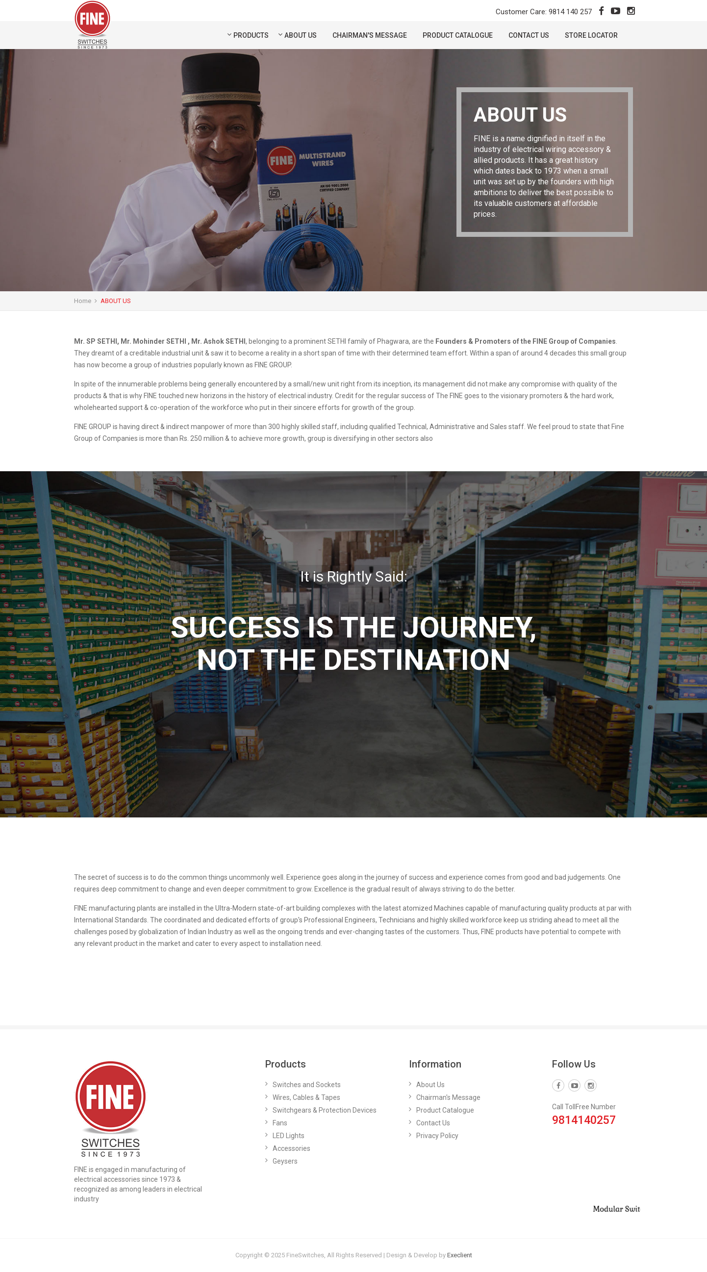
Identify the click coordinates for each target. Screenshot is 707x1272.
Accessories (291, 1148)
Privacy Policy (437, 1136)
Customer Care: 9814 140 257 (544, 11)
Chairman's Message (369, 35)
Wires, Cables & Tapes (306, 1097)
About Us (300, 35)
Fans (280, 1123)
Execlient (459, 1255)
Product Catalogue (458, 35)
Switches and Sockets (307, 1085)
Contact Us (528, 35)
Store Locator (591, 35)
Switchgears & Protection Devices (325, 1110)
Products (251, 35)
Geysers (285, 1161)
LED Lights (288, 1136)
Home (82, 301)
